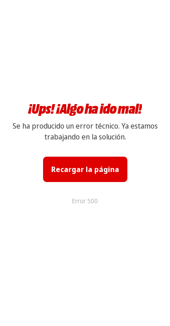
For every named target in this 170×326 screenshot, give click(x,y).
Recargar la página (85, 169)
